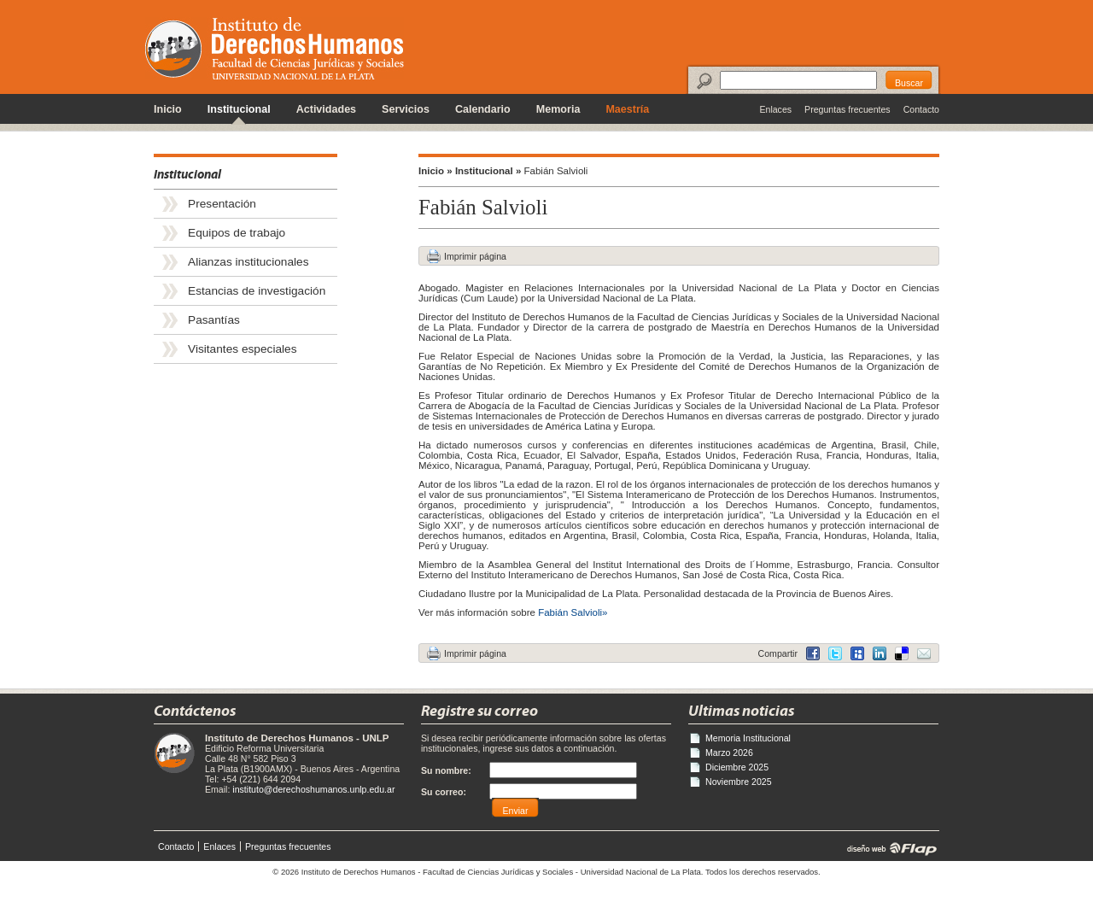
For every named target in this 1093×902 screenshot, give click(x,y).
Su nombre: (446, 770)
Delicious (879, 653)
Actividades (326, 109)
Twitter (835, 653)
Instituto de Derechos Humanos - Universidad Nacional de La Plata (274, 48)
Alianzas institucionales (248, 261)
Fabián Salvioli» (572, 612)
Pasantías (214, 319)
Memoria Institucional (748, 738)
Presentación (222, 203)
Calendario (483, 109)
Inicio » (435, 171)
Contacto (921, 109)
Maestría (627, 109)
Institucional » (488, 171)
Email (924, 653)
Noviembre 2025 (738, 781)
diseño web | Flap (886, 848)
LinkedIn (902, 653)
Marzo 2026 (729, 752)
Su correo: (443, 792)
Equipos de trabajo (236, 232)
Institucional (239, 109)
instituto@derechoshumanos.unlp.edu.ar (313, 789)
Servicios (406, 109)
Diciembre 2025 (737, 767)
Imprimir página (475, 256)
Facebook (813, 653)
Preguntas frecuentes (847, 109)
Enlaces (775, 109)
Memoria (558, 109)
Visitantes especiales (242, 349)
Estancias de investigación (256, 290)
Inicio (168, 109)
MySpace (857, 653)
